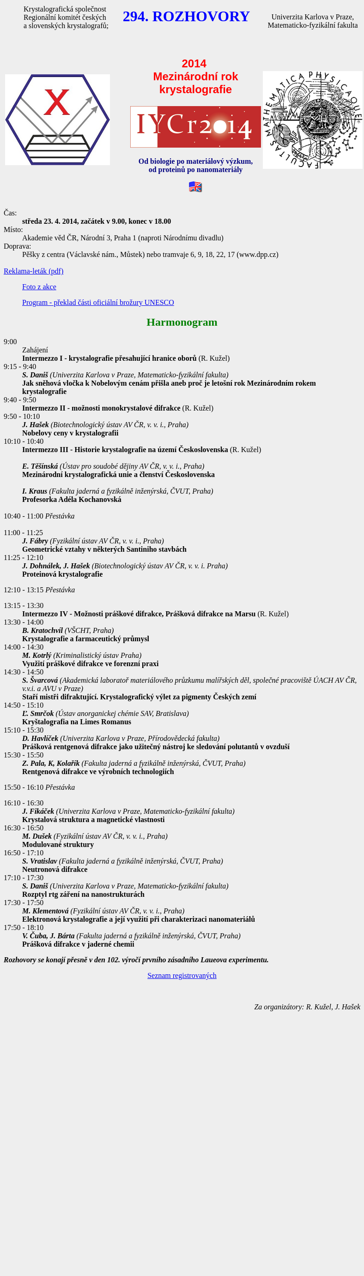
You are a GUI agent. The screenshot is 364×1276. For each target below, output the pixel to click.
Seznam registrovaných (182, 975)
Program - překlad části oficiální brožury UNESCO (98, 302)
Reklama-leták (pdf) (33, 271)
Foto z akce (39, 287)
